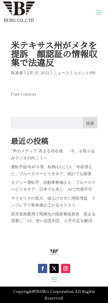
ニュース (61, 72)
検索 (90, 123)
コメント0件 (84, 72)
